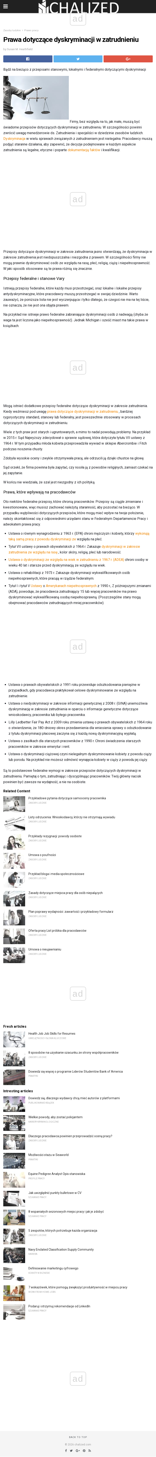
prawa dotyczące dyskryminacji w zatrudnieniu (82, 411)
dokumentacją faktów (84, 150)
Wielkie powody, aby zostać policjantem (55, 1117)
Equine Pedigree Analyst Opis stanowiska (56, 1174)
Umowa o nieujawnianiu (44, 949)
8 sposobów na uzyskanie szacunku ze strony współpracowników (73, 1052)
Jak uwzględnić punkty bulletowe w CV (54, 1193)
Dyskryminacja (14, 139)
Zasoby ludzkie (12, 30)
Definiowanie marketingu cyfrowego (53, 1268)
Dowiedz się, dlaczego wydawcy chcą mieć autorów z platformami (74, 1098)
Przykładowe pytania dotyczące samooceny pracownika (67, 798)
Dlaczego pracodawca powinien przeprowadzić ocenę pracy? (70, 1136)
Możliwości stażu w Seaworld (48, 1155)
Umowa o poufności (42, 855)
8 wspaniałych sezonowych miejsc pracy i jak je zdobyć (66, 1211)
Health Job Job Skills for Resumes (51, 1033)
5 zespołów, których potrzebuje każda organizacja (62, 1230)
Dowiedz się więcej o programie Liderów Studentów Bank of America (75, 1071)
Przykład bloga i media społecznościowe (56, 874)
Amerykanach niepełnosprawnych (71, 586)
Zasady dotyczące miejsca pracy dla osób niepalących (65, 893)
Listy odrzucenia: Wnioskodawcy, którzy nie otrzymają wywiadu (71, 817)
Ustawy (36, 586)
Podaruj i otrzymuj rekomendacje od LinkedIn (59, 1306)
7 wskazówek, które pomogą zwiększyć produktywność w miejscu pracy (77, 1287)
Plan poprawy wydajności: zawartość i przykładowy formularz (70, 911)
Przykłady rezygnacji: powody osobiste (55, 836)
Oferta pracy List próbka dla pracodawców (57, 930)
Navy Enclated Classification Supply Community (61, 1249)
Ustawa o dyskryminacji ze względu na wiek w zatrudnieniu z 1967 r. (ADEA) (66, 560)
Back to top (78, 1437)
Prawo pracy (31, 30)
